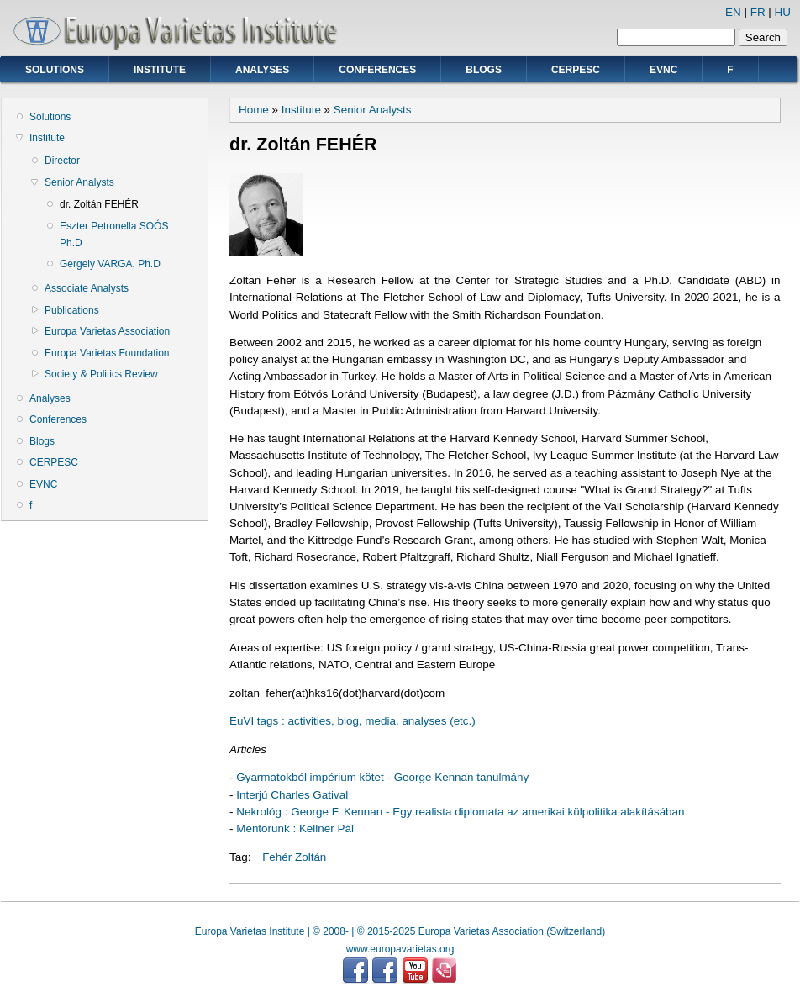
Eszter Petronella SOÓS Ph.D (114, 234)
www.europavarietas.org (400, 949)
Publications (72, 310)
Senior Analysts (79, 182)
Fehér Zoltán (294, 857)
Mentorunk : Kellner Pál (295, 828)
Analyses (262, 70)
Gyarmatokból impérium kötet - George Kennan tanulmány (382, 777)
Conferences (377, 70)
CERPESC (575, 70)
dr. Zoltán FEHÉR (99, 204)
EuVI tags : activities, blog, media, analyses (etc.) (352, 721)
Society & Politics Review (101, 374)
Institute (160, 70)
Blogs (484, 70)
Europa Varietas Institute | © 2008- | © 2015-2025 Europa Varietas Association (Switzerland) (400, 931)
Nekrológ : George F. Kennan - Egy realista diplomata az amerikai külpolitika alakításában (460, 811)
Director (62, 160)
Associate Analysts (87, 288)
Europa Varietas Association (107, 331)
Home (254, 109)
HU (783, 12)
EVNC (663, 70)
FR (758, 12)
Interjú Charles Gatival (292, 794)
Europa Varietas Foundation (107, 353)
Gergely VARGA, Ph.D (110, 264)
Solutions (54, 70)
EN (733, 12)
